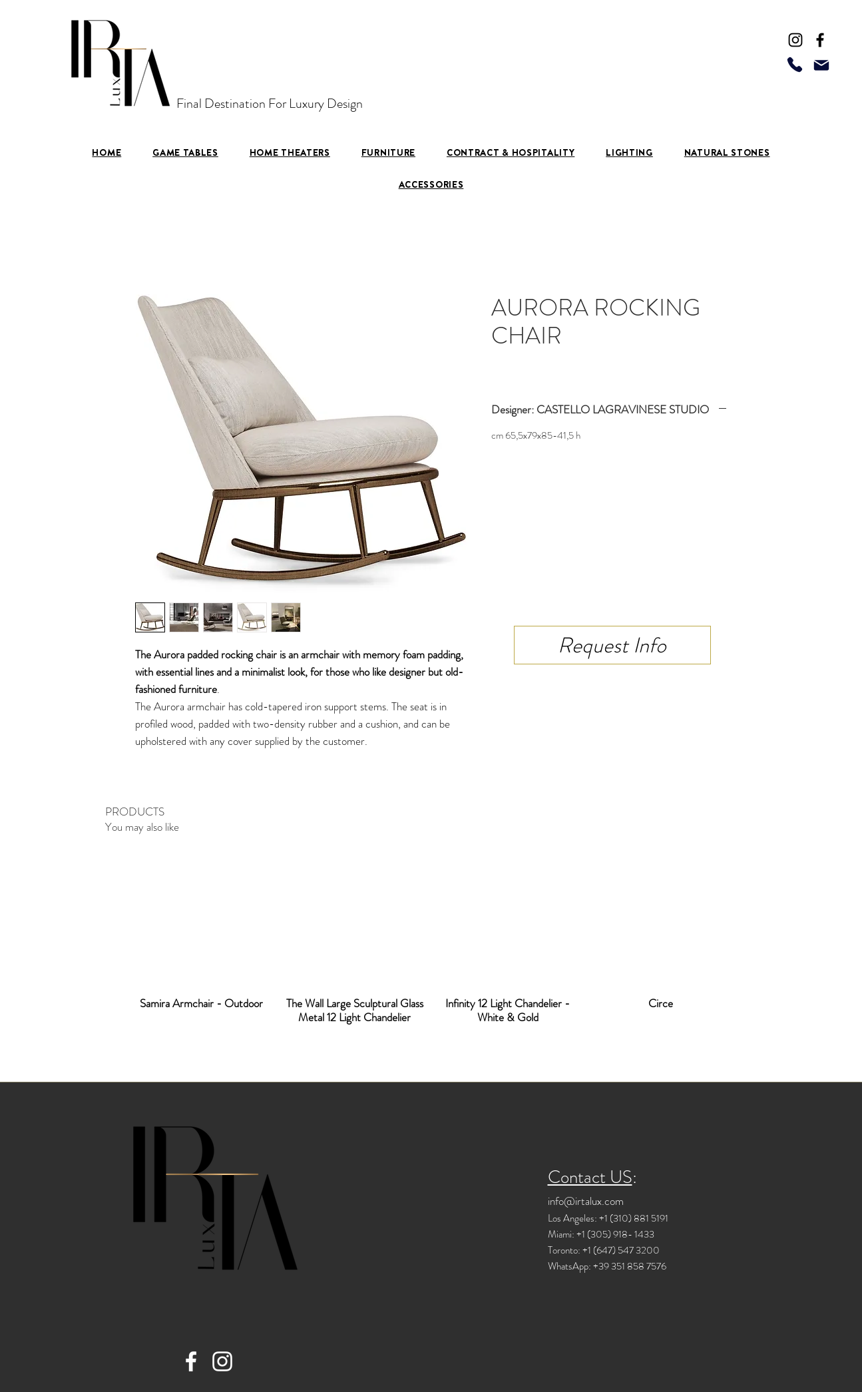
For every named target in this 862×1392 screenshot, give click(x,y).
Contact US (590, 1177)
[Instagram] (795, 40)
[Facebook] (820, 40)
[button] (388, 152)
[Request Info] (612, 645)
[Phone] (794, 64)
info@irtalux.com (586, 1201)
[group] (431, 942)
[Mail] (821, 65)
